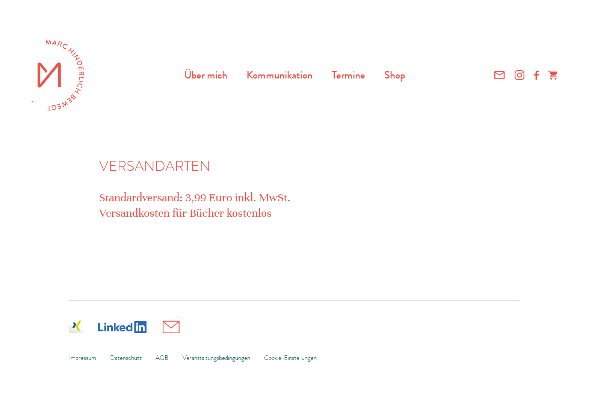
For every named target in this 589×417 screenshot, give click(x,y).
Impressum (82, 358)
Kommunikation (279, 75)
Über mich (205, 75)
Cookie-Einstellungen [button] (290, 358)
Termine (348, 75)
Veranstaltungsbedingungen (216, 358)
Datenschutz (126, 358)
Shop (394, 75)
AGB (162, 358)
